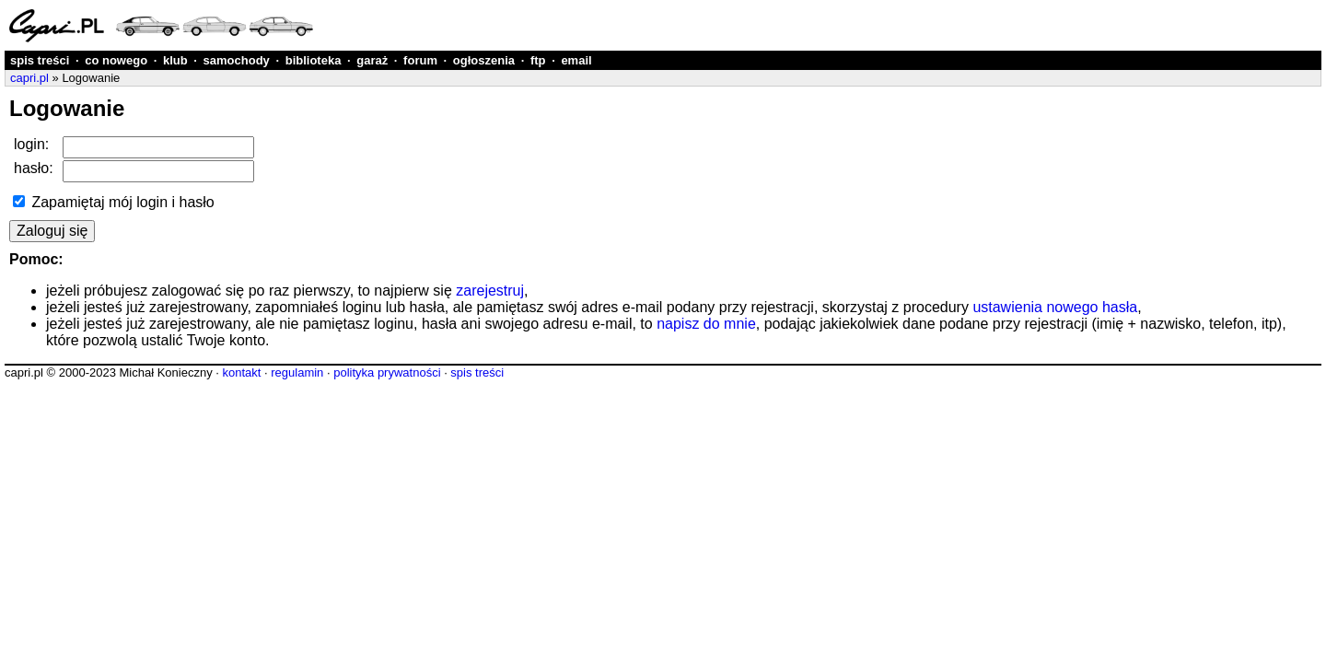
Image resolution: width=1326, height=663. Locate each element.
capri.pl (29, 78)
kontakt (241, 372)
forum (420, 60)
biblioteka (313, 60)
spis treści (39, 60)
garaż (372, 60)
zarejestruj (490, 290)
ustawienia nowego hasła (1054, 307)
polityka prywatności (386, 372)
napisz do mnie (706, 324)
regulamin (297, 372)
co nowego (116, 60)
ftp (538, 60)
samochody (237, 60)
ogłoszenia (484, 60)
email (576, 60)
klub (175, 60)
